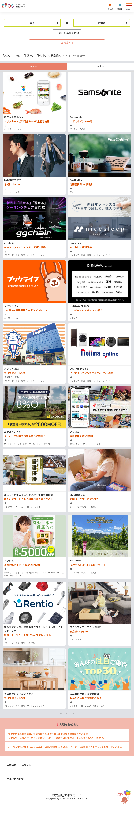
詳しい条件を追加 (67, 33)
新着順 (33, 66)
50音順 (100, 66)
